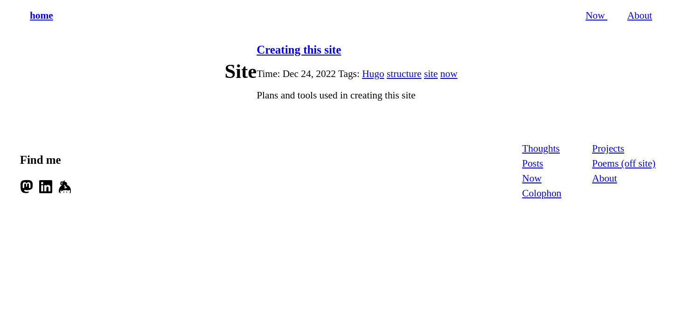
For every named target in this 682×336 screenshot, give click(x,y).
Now (596, 15)
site (431, 73)
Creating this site (299, 49)
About (639, 15)
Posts (532, 163)
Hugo (373, 73)
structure (404, 73)
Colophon (541, 193)
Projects (608, 148)
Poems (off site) (623, 163)
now (449, 73)
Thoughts (541, 148)
